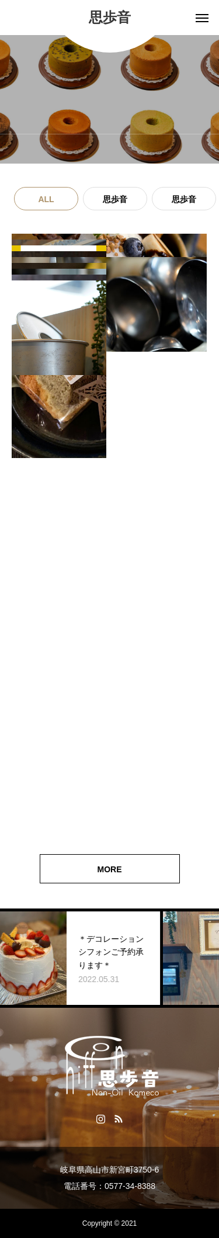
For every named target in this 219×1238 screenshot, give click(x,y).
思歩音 (115, 199)
